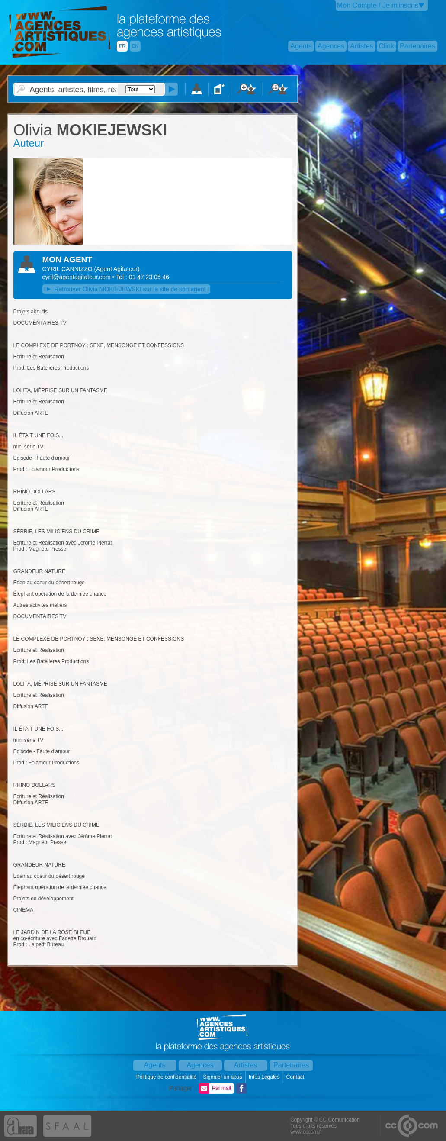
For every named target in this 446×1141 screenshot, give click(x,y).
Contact (296, 1077)
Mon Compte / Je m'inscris (377, 5)
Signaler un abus (223, 1077)
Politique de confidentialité (167, 1077)
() (117, 268)
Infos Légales (265, 1077)
